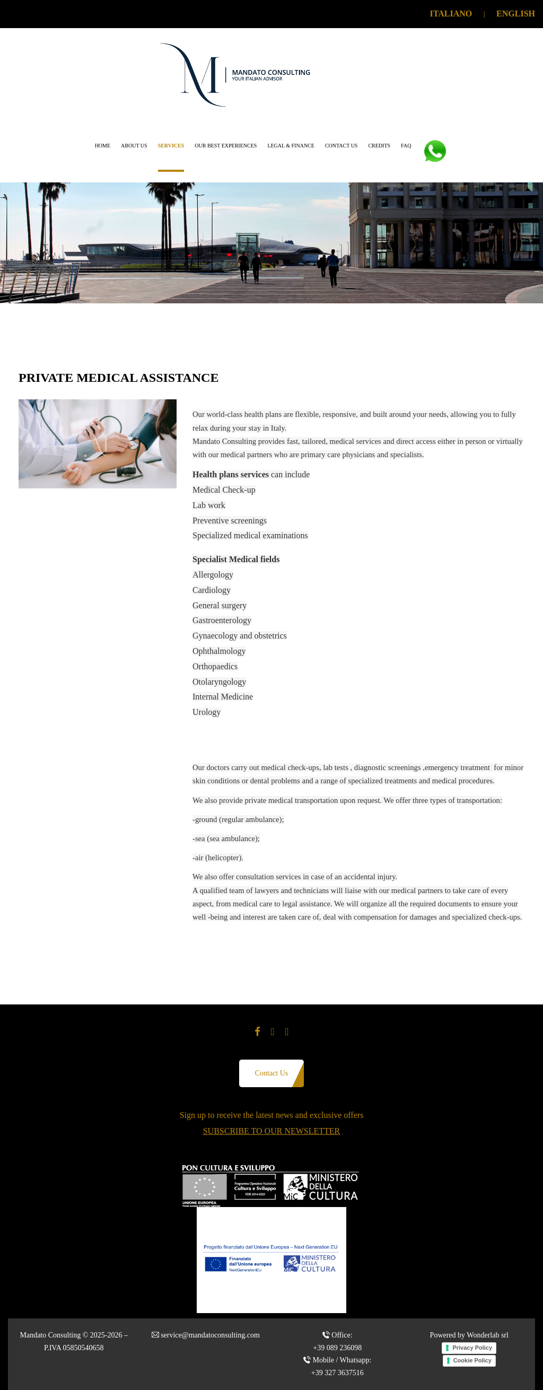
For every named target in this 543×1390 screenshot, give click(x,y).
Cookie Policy (472, 1360)
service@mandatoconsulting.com (210, 1335)
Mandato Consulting (50, 1335)
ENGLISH (515, 13)
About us (134, 145)
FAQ (406, 145)
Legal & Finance (290, 145)
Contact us (341, 145)
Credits (379, 145)
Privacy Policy (472, 1347)
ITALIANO (451, 13)
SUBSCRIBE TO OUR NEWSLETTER (271, 1130)
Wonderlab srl (488, 1335)
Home (102, 145)
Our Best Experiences (226, 145)
